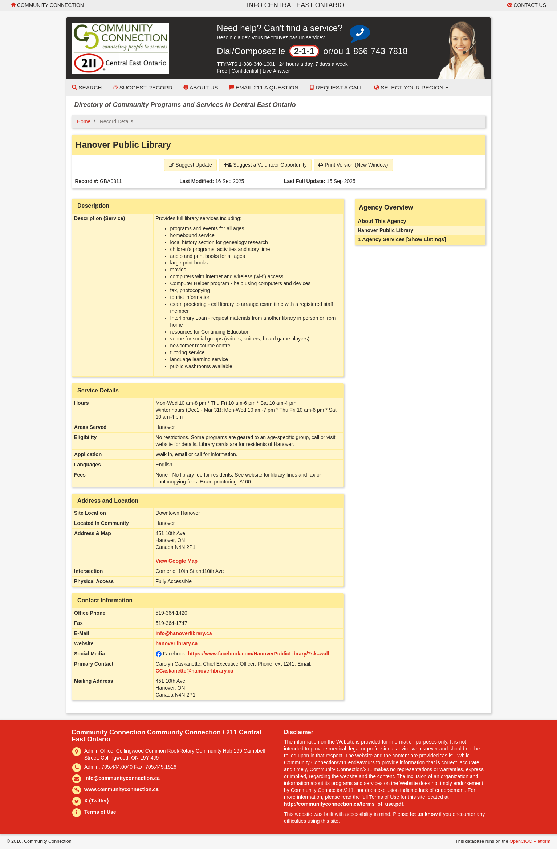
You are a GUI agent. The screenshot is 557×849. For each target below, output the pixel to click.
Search (87, 87)
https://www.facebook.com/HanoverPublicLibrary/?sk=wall (258, 654)
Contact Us (526, 5)
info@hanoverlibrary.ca (184, 633)
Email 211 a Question (263, 87)
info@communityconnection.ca (122, 778)
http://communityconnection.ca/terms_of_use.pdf (343, 804)
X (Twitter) (96, 801)
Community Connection (47, 5)
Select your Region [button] (411, 87)
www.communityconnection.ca (121, 789)
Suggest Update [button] (190, 165)
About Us (200, 87)
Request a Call (336, 87)
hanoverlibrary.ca (177, 643)
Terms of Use (100, 812)
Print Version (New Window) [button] (353, 165)
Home (83, 121)
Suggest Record (142, 87)
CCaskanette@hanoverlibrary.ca (194, 671)
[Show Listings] (426, 239)
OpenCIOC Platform (529, 841)
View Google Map (177, 561)
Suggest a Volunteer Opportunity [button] (265, 165)
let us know (424, 814)
